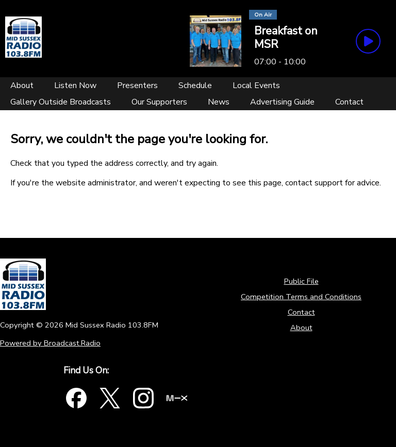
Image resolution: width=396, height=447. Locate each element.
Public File (301, 281)
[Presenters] (137, 85)
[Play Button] (368, 41)
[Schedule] (195, 85)
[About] (22, 85)
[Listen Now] (75, 85)
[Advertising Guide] (282, 102)
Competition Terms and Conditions (301, 296)
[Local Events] (256, 85)
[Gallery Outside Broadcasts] (60, 102)
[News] (218, 102)
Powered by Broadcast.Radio (50, 343)
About (301, 327)
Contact (301, 312)
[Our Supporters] (159, 102)
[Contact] (349, 102)
